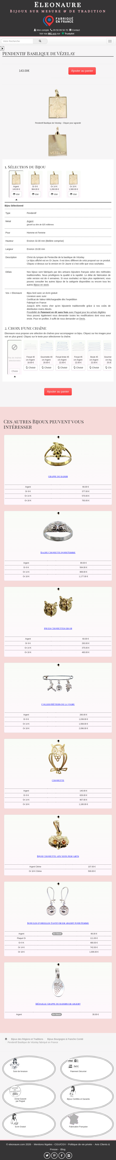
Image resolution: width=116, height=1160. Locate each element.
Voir (16, 194)
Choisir (30, 367)
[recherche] (40, 41)
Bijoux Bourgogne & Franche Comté (65, 1039)
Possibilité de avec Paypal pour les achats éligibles (66, 312)
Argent (30, 221)
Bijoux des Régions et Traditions (27, 1039)
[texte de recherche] (17, 41)
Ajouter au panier (82, 70)
